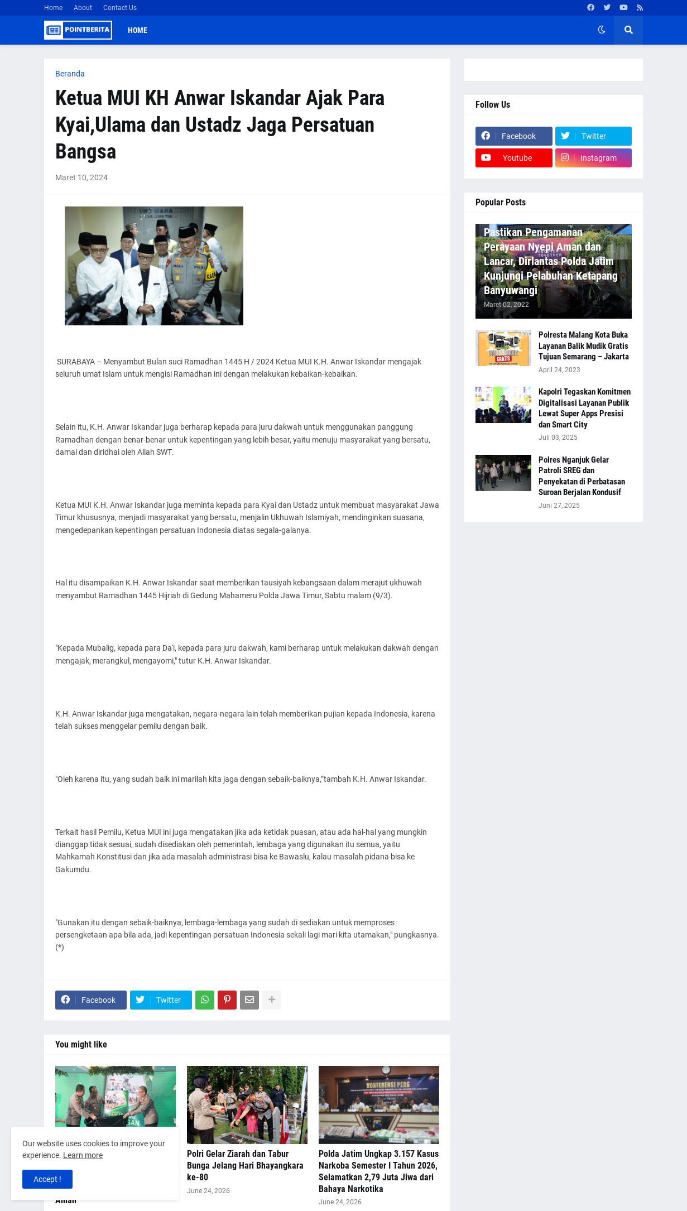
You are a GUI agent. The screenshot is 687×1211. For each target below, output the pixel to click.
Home (53, 8)
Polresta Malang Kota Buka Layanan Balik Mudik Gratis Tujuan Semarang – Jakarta (584, 346)
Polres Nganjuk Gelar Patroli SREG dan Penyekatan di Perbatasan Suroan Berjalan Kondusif (582, 476)
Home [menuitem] (137, 30)
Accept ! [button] (47, 1179)
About (83, 8)
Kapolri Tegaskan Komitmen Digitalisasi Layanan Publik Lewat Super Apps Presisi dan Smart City (585, 408)
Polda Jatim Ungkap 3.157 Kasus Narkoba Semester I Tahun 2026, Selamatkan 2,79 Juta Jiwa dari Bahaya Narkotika (379, 1171)
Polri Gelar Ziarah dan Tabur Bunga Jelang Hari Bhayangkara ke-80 (245, 1165)
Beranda (70, 74)
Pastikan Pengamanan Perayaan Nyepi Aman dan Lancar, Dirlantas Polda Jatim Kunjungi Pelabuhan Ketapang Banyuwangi (551, 261)
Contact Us (120, 8)
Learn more (83, 1155)
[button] (601, 30)
